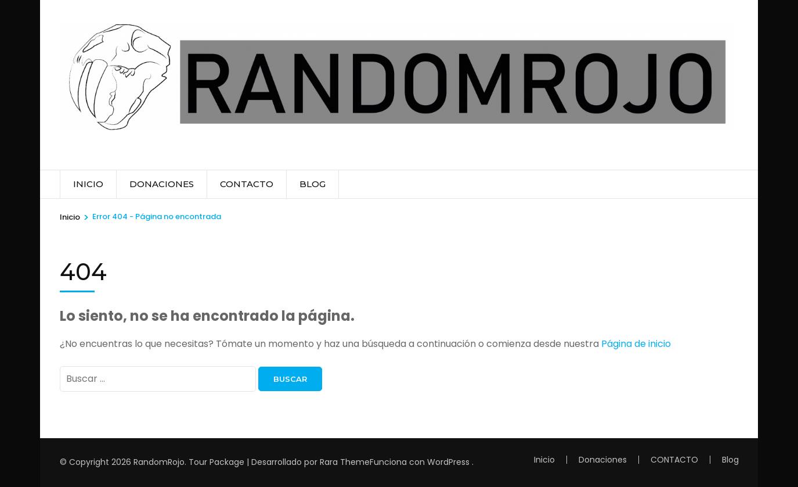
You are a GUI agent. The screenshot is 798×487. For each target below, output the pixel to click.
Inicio (88, 183)
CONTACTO (246, 183)
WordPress (448, 462)
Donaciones (161, 183)
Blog (312, 183)
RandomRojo (159, 462)
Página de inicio (636, 343)
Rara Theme (345, 462)
